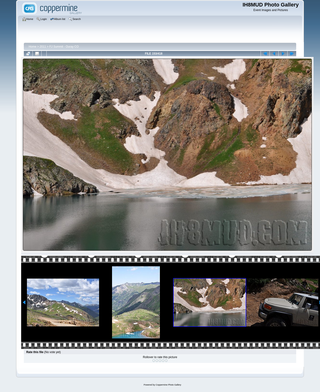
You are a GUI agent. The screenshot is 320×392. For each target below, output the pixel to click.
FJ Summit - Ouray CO (64, 46)
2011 (43, 46)
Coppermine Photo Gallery (168, 385)
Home (32, 46)
